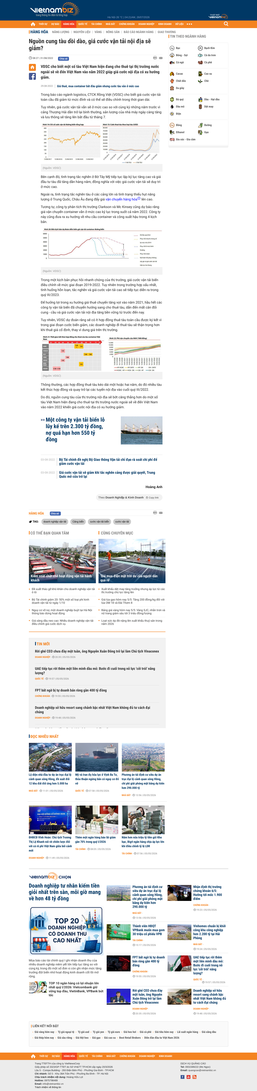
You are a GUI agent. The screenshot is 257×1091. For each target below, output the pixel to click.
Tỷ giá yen (98, 1032)
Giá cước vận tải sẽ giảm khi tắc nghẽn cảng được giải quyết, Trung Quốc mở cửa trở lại (107, 475)
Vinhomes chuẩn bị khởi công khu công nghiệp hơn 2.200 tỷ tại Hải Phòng (209, 932)
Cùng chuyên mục (117, 533)
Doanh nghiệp (42, 657)
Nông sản (112, 32)
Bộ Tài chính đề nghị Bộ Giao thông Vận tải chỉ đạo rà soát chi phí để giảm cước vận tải (108, 462)
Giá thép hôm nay (44, 1037)
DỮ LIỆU (179, 24)
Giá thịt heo (82, 1037)
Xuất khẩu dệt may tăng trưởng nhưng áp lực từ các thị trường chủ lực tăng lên (133, 591)
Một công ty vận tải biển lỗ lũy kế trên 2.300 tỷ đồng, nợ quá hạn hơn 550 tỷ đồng (75, 429)
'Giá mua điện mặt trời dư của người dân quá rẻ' (129, 578)
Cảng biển (78, 521)
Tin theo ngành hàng (188, 36)
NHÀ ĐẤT (110, 24)
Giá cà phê (145, 1032)
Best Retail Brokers (130, 1037)
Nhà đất (33, 790)
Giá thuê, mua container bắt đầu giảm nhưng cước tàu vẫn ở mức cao (98, 86)
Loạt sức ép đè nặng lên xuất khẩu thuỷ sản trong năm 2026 (131, 622)
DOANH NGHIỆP (146, 24)
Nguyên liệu (82, 32)
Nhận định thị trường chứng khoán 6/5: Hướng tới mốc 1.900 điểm (207, 893)
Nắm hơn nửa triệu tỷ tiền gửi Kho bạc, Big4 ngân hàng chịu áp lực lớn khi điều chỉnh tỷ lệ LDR (143, 842)
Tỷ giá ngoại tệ (66, 1032)
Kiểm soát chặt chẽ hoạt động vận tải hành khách (61, 578)
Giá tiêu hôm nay (164, 1032)
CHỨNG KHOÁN (127, 24)
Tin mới (43, 644)
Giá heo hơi (130, 1032)
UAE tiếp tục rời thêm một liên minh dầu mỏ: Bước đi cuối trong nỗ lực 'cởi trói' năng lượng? (95, 671)
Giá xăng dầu (209, 1032)
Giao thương (167, 32)
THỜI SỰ (43, 24)
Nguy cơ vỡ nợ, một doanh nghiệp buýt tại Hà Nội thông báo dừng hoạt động (62, 612)
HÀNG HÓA (68, 24)
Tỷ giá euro (114, 1032)
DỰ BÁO (55, 24)
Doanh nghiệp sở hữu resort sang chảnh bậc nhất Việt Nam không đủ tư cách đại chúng (92, 710)
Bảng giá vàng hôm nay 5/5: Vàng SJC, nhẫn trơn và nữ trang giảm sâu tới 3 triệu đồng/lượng (133, 612)
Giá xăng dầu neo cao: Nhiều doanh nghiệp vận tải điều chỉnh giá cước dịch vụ (63, 622)
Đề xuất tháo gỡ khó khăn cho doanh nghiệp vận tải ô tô (63, 591)
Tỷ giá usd (83, 1032)
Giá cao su (110, 1037)
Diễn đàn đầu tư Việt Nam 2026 (161, 1037)
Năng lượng (60, 32)
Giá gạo (96, 1037)
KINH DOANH (164, 24)
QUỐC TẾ (82, 24)
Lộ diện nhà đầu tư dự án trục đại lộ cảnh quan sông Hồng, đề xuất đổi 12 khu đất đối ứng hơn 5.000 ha (50, 779)
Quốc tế (39, 678)
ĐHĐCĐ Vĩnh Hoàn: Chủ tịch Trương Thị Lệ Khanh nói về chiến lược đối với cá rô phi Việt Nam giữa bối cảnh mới (50, 844)
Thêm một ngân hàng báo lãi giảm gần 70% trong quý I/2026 (95, 840)
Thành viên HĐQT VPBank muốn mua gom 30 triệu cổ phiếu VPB (149, 930)
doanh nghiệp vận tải (54, 521)
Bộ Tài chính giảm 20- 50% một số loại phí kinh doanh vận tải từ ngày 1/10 (60, 601)
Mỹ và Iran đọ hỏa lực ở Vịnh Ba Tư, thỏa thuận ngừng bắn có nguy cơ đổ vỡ (97, 779)
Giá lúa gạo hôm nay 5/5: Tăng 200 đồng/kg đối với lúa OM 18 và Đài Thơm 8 (133, 601)
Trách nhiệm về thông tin (48, 1087)
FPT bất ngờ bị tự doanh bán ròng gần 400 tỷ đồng (71, 690)
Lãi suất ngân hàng (187, 1032)
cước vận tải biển (99, 521)
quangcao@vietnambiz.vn (202, 1070)
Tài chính (80, 849)
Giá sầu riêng (64, 1037)
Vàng (98, 32)
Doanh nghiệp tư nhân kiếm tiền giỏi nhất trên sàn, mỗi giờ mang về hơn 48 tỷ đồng (65, 892)
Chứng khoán (42, 696)
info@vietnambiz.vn (53, 1083)
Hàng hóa (39, 31)
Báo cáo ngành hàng (139, 32)
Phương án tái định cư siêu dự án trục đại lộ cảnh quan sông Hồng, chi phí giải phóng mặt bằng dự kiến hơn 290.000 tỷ (143, 781)
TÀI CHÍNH (96, 24)
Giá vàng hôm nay (44, 1032)
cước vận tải (122, 521)
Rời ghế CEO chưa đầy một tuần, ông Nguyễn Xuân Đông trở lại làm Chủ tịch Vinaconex (97, 651)
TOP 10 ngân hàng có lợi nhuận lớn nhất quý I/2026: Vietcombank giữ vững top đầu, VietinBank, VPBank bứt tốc (76, 989)
